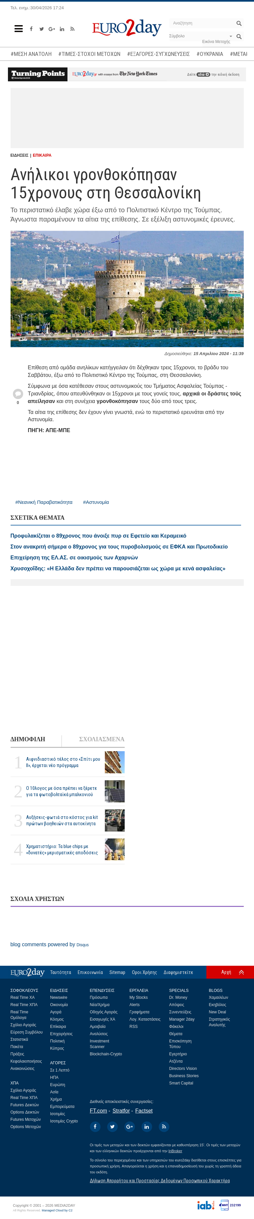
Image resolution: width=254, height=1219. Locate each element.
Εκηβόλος (217, 1004)
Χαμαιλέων (218, 997)
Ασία (54, 1092)
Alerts (135, 1004)
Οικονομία (59, 1004)
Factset (143, 1111)
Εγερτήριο (178, 1054)
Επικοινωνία (90, 972)
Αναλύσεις (99, 1034)
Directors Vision (183, 1068)
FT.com (98, 1111)
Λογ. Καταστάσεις (145, 1019)
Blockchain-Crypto (106, 1054)
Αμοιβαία (98, 1026)
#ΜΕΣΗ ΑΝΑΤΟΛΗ (31, 54)
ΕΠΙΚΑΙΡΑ (42, 155)
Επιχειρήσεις (61, 1034)
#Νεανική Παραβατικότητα (44, 502)
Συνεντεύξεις (180, 1012)
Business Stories (184, 1076)
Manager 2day (182, 1019)
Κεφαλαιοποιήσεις (26, 1061)
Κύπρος (57, 1048)
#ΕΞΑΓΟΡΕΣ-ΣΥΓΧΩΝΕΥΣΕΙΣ (158, 54)
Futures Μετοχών (26, 1119)
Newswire (58, 997)
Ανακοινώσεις (23, 1068)
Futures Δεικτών (25, 1105)
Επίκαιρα (58, 1026)
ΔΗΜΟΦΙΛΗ (28, 739)
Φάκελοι (176, 1026)
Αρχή (226, 972)
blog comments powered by (50, 944)
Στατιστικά (19, 1039)
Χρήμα (56, 1099)
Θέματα (176, 1034)
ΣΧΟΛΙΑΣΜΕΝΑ (101, 739)
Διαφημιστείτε (178, 972)
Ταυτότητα (60, 972)
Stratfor (121, 1111)
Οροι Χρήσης (144, 972)
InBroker (175, 1151)
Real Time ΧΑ (23, 997)
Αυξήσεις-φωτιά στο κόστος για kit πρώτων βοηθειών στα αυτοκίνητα (62, 820)
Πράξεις (17, 1054)
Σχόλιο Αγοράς (23, 1025)
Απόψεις (176, 1004)
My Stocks (139, 997)
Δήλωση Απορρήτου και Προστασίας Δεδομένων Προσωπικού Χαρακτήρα (160, 1180)
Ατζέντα (176, 1061)
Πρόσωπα (99, 997)
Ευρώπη (57, 1084)
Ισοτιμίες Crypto (64, 1121)
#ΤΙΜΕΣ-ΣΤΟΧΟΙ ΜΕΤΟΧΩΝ (89, 54)
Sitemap (117, 972)
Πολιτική (57, 1041)
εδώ (203, 74)
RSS (134, 1026)
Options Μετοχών (26, 1126)
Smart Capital (181, 1083)
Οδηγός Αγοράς (104, 1012)
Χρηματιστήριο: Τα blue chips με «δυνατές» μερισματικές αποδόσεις (62, 849)
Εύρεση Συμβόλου (27, 1032)
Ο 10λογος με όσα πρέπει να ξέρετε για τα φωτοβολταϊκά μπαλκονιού (61, 791)
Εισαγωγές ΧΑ (102, 1019)
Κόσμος (57, 1019)
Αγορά (56, 1012)
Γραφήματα (139, 1012)
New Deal (217, 1012)
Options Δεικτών (25, 1112)
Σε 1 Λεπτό (60, 1070)
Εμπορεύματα (62, 1106)
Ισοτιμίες (57, 1114)
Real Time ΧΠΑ (24, 1004)
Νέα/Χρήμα (100, 1004)
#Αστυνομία (96, 502)
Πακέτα (17, 1046)
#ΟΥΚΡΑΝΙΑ (209, 54)
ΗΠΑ (54, 1077)
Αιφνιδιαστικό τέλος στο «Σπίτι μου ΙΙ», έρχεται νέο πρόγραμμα (63, 762)
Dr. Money (178, 997)
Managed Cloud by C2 (57, 1210)
